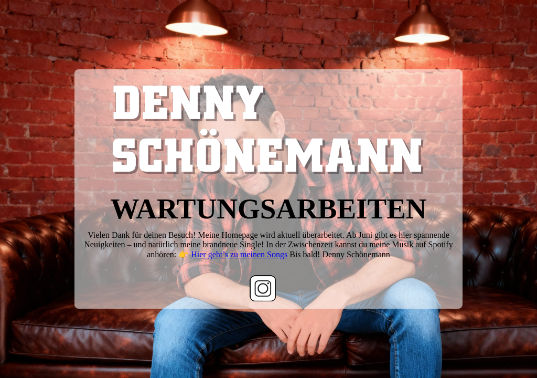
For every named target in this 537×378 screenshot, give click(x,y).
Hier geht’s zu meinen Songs (239, 254)
